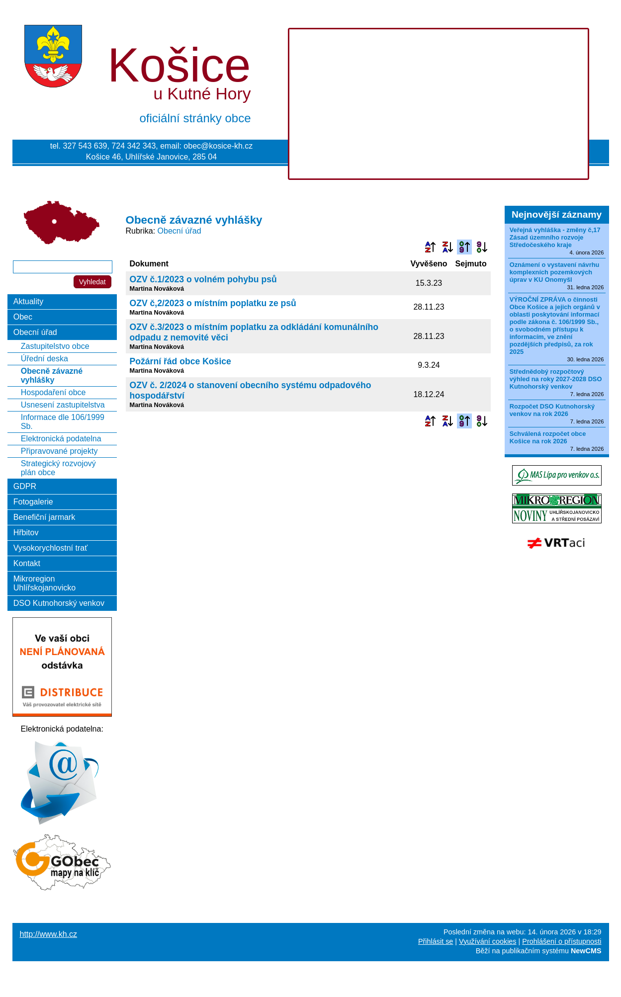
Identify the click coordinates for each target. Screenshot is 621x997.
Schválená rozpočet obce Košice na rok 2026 (548, 437)
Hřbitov (26, 532)
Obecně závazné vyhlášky (52, 375)
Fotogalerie (33, 502)
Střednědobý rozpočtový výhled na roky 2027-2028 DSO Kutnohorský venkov (556, 379)
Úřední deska (44, 358)
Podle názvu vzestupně (430, 247)
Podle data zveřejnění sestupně (481, 247)
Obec (22, 317)
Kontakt (26, 563)
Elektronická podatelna (61, 438)
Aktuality (28, 301)
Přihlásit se (435, 941)
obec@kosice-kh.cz (218, 146)
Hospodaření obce (53, 392)
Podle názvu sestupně (447, 247)
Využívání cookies (487, 941)
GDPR (24, 486)
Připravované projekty (59, 451)
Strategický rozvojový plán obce (58, 468)
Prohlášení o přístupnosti (561, 941)
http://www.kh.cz (49, 934)
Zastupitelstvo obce (55, 346)
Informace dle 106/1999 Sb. (62, 421)
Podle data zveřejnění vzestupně (464, 247)
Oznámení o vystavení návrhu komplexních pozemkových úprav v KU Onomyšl (555, 272)
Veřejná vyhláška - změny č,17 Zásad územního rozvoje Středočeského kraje (555, 237)
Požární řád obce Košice (180, 361)
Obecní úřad (179, 231)
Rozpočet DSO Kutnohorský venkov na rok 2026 (552, 410)
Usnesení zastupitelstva (63, 405)
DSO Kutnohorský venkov (58, 603)
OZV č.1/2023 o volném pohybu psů (203, 279)
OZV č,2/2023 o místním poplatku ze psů (213, 303)
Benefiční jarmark (44, 517)
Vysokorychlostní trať (50, 548)
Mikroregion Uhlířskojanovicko (44, 583)
